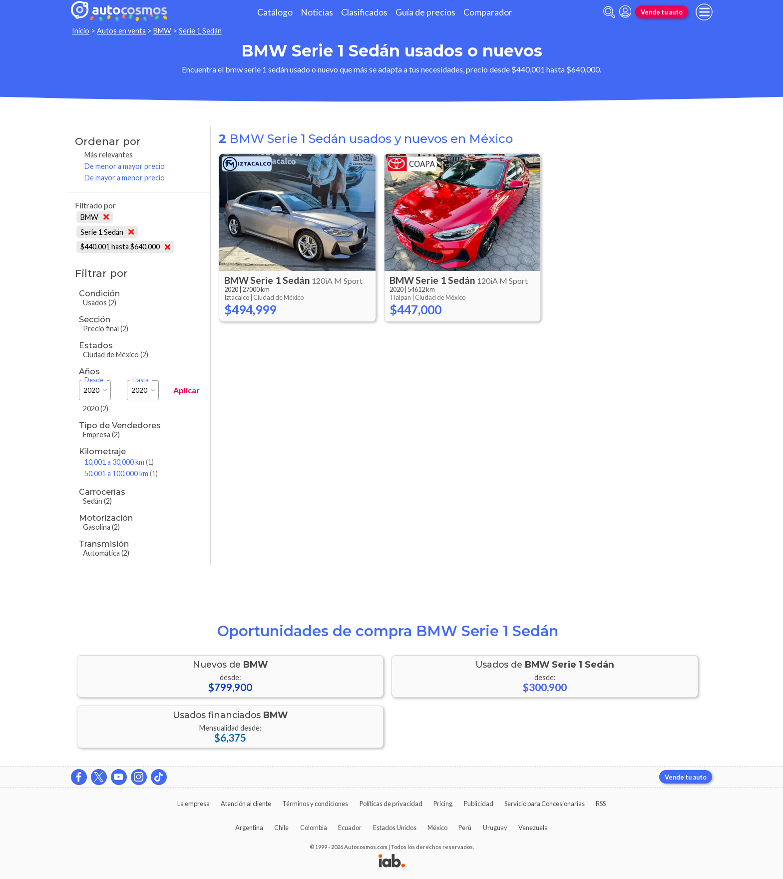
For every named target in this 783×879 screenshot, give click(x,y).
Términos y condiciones (315, 804)
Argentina (249, 828)
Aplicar (186, 390)
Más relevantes (108, 154)
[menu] (704, 11)
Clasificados (364, 12)
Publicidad (478, 804)
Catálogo (275, 12)
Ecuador (350, 828)
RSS (601, 804)
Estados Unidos (394, 828)
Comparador (487, 12)
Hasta (140, 380)
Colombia (313, 828)
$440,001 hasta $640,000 (125, 246)
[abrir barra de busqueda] (609, 12)
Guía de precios (425, 12)
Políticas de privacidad (391, 804)
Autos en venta (121, 30)
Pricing (442, 804)
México (437, 828)
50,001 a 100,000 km (121, 473)
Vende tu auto (662, 12)
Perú (464, 828)
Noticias (317, 12)
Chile (281, 828)
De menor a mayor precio (124, 166)
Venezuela (533, 828)
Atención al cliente (246, 804)
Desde (93, 380)
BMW (162, 30)
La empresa (193, 804)
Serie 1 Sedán (200, 30)
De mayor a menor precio (124, 177)
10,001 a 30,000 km (119, 462)
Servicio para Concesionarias (544, 804)
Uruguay (495, 828)
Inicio (80, 30)
